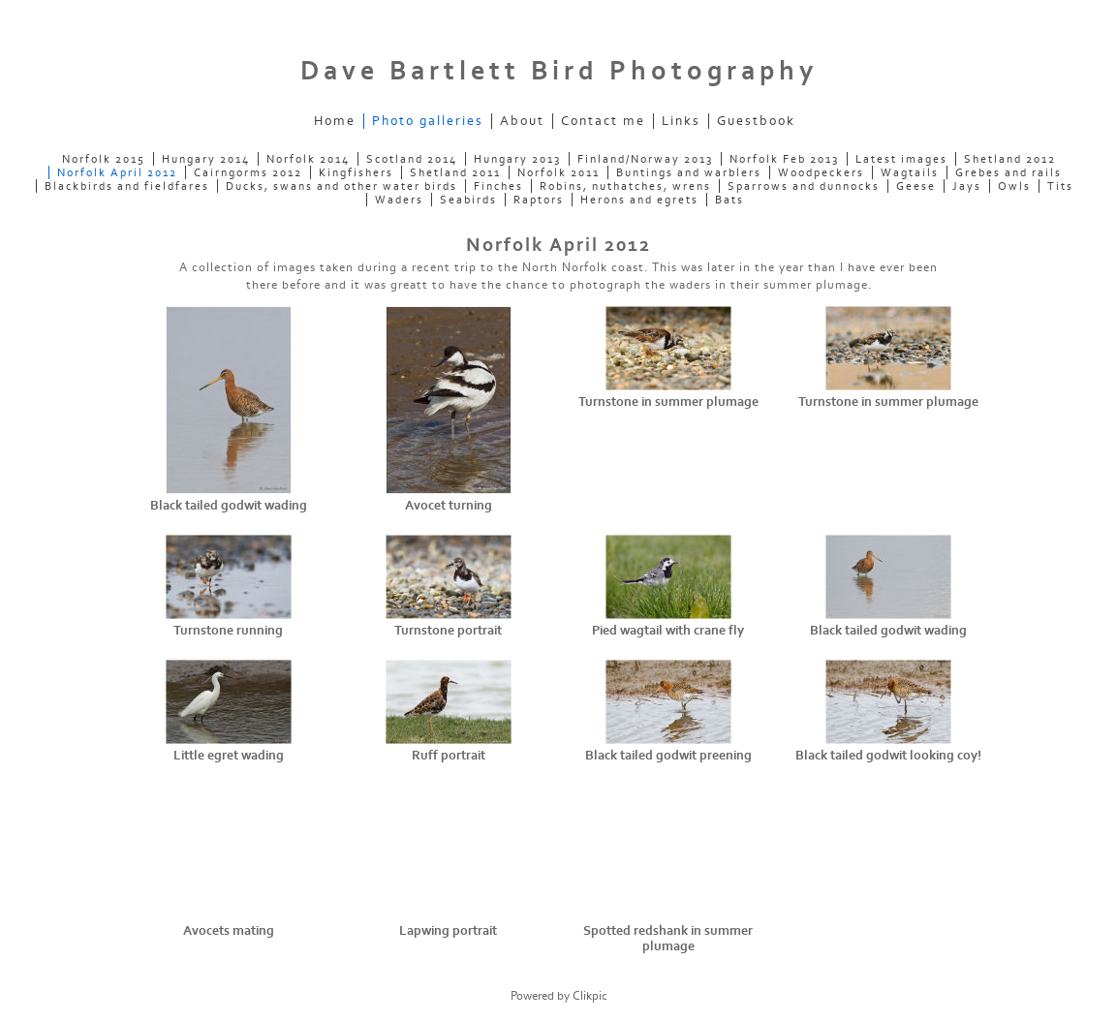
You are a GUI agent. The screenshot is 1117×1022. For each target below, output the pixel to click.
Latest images (901, 159)
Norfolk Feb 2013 (784, 159)
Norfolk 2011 (558, 172)
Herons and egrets (639, 199)
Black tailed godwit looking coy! (888, 755)
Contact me (603, 121)
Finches (498, 186)
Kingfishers (356, 172)
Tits (1060, 186)
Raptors (538, 199)
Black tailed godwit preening (668, 755)
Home (335, 121)
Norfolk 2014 (308, 159)
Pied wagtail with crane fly (668, 630)
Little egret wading (228, 755)
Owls (1014, 186)
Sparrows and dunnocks (804, 186)
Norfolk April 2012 (117, 172)
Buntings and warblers (688, 172)
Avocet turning (448, 505)
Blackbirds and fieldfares (127, 186)
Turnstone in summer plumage (668, 402)
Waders (399, 199)
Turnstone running (228, 630)
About (522, 121)
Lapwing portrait (448, 931)
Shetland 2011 (455, 172)
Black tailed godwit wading (228, 505)
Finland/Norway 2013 (645, 159)
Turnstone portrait (448, 630)
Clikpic (590, 996)
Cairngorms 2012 (248, 172)
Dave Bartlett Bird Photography (559, 71)
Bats (729, 199)
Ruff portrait (448, 755)
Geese (916, 186)
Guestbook (756, 121)
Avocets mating (228, 931)
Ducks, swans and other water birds (341, 186)
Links (681, 121)
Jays (966, 186)
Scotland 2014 (411, 159)
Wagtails (910, 172)
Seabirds (468, 199)
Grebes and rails (1008, 172)
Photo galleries (427, 121)
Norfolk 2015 (103, 159)
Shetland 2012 (1010, 159)
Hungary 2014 (206, 159)
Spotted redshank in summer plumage (668, 938)
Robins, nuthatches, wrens (625, 186)
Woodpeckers (821, 172)
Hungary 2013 (517, 159)
